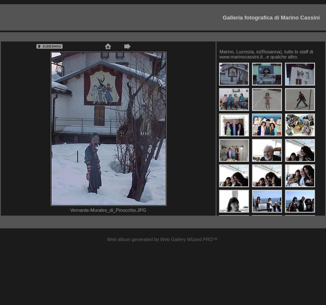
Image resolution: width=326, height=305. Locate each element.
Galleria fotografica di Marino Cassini (271, 17)
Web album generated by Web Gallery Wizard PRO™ (162, 239)
